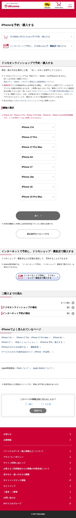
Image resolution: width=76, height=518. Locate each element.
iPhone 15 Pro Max (38, 196)
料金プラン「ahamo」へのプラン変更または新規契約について (28, 82)
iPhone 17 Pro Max (38, 147)
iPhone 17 (38, 167)
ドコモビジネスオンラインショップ (26, 101)
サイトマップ (9, 486)
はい (31, 404)
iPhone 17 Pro (38, 137)
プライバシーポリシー (13, 457)
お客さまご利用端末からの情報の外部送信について (26, 468)
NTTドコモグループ (37, 503)
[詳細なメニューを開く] (70, 5)
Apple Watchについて (42, 368)
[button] (67, 302)
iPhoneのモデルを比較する (14, 347)
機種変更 (35, 347)
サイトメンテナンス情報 (37, 480)
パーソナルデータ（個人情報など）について (23, 451)
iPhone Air (38, 157)
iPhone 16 (38, 186)
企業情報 (7, 440)
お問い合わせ (9, 498)
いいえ (48, 404)
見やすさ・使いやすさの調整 (16, 474)
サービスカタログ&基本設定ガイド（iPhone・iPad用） (26, 352)
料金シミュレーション (25, 342)
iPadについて (23, 368)
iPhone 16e (38, 177)
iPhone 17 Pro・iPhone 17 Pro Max (32, 337)
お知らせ (7, 434)
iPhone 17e (38, 127)
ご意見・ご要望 (10, 492)
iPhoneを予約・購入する (51, 342)
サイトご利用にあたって (14, 463)
